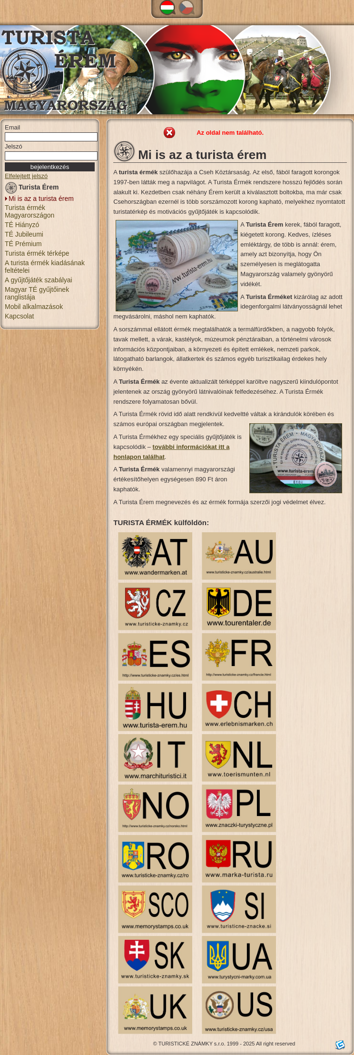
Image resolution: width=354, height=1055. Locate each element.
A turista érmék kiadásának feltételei (45, 266)
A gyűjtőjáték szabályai (38, 280)
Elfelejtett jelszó (26, 175)
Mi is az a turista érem (41, 198)
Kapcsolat (19, 316)
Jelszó (13, 146)
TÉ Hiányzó (22, 225)
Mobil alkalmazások (34, 306)
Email (12, 127)
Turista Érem (32, 188)
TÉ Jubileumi (24, 234)
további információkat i (186, 446)
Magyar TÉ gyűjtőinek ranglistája (37, 293)
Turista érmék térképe (37, 253)
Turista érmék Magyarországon (29, 211)
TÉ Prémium (23, 244)
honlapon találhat (139, 456)
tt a (225, 446)
